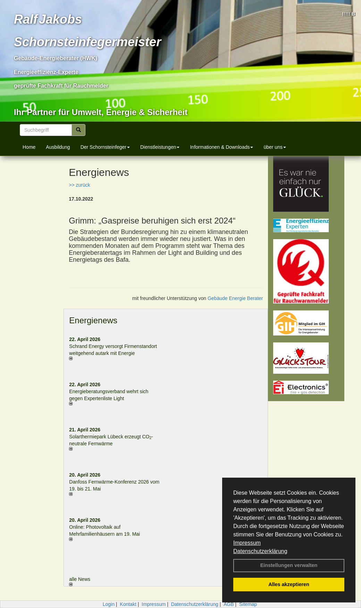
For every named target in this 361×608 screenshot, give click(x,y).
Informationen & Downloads (221, 147)
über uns (274, 147)
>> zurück (79, 185)
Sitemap (248, 604)
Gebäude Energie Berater (235, 298)
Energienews (93, 320)
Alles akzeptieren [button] (288, 584)
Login (109, 604)
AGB (229, 604)
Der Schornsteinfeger (105, 147)
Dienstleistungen (160, 147)
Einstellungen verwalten (289, 565)
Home (29, 147)
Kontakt (128, 604)
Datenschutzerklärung (260, 551)
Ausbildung (58, 147)
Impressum (247, 543)
